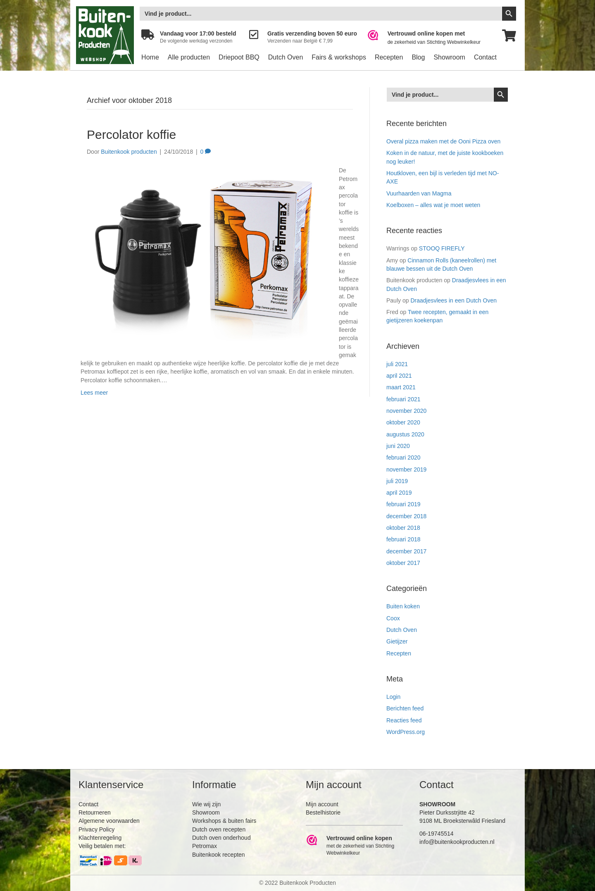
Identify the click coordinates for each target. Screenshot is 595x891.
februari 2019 (403, 504)
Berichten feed (405, 708)
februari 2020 (403, 457)
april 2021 (399, 375)
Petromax (204, 846)
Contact (485, 57)
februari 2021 (403, 399)
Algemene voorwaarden (109, 820)
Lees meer (94, 392)
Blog (418, 57)
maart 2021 (401, 387)
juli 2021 (397, 364)
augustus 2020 (405, 434)
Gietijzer (396, 641)
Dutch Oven (285, 57)
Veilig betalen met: (102, 846)
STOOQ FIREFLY (442, 248)
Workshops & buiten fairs (224, 820)
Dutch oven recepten (218, 829)
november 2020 (406, 410)
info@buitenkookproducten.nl (457, 842)
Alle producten (189, 57)
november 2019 (406, 469)
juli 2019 (397, 481)
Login (393, 696)
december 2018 (406, 516)
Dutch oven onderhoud (221, 837)
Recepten (389, 57)
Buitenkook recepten (218, 854)
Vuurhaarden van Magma (418, 193)
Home (150, 57)
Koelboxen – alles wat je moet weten (433, 205)
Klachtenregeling (100, 837)
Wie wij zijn (206, 804)
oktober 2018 (403, 527)
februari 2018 (403, 539)
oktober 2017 (403, 563)
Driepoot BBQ (239, 57)
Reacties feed (404, 720)
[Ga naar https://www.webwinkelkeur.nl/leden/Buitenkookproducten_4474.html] (429, 37)
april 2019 (399, 492)
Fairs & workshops (339, 57)
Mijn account (322, 804)
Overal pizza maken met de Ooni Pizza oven (443, 141)
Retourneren (95, 812)
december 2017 (406, 551)
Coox (393, 618)
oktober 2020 (403, 422)
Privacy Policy (96, 829)
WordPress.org (405, 732)
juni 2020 (398, 446)
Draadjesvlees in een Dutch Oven (453, 300)
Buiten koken (403, 606)
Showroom (449, 57)
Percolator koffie (131, 134)
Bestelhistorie (323, 812)
